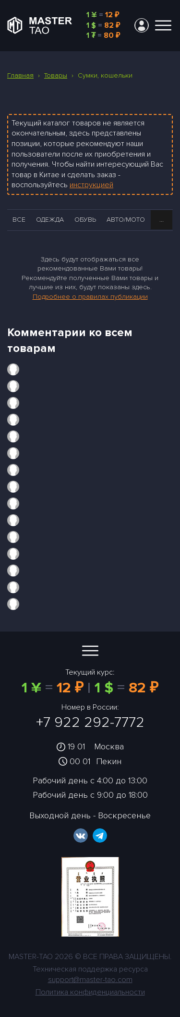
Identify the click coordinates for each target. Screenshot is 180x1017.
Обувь (85, 219)
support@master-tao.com (90, 979)
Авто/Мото (126, 219)
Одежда (50, 219)
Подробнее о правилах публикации (90, 297)
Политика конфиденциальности (90, 992)
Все (18, 219)
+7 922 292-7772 (90, 722)
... (161, 219)
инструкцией (91, 185)
